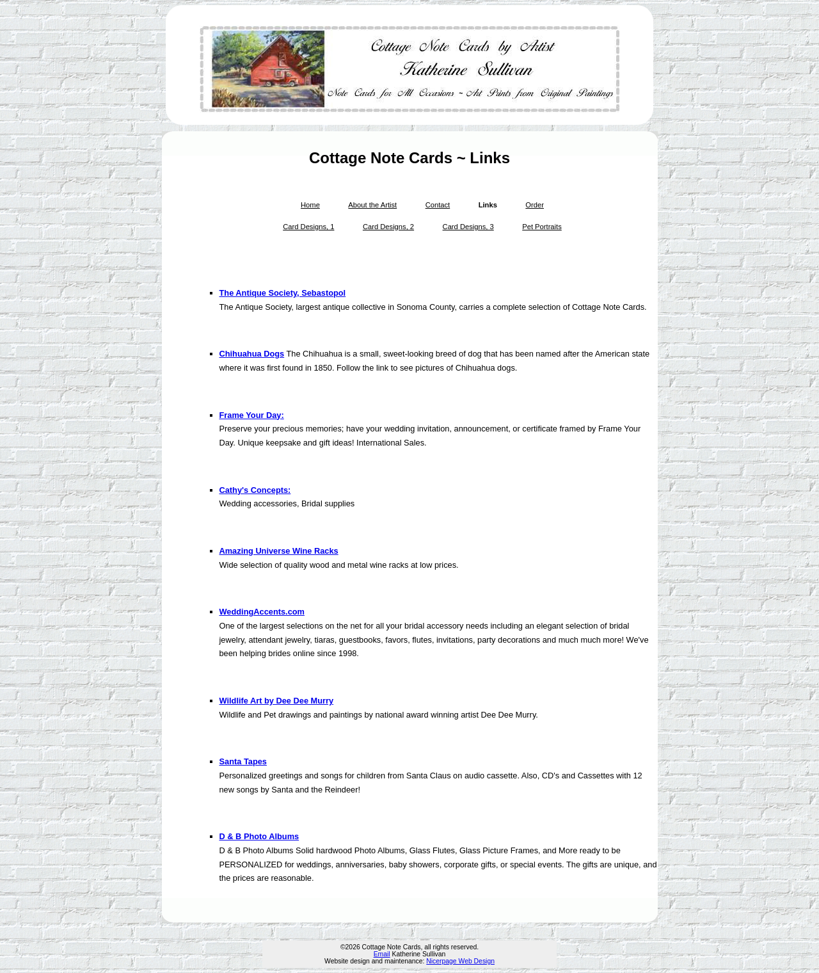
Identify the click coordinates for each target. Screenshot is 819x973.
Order (534, 205)
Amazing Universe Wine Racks (278, 551)
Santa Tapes (243, 761)
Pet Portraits (542, 226)
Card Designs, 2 (388, 226)
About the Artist (372, 205)
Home (310, 205)
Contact (437, 205)
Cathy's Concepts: (255, 490)
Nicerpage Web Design (460, 961)
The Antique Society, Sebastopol (282, 293)
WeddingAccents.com (262, 611)
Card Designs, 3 (468, 226)
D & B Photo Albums (259, 836)
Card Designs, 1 (308, 226)
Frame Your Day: (251, 415)
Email (382, 954)
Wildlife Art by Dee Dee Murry (276, 700)
